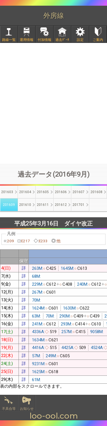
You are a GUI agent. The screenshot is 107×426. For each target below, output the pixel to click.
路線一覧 (9, 40)
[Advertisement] (53, 103)
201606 (61, 192)
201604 (25, 192)
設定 (80, 40)
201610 (25, 205)
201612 (61, 205)
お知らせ (27, 409)
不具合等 (9, 409)
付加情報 (44, 40)
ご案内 (98, 40)
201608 (96, 192)
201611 (43, 205)
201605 (43, 192)
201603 (7, 192)
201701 (78, 205)
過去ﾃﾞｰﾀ (62, 40)
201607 (78, 192)
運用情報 (26, 40)
